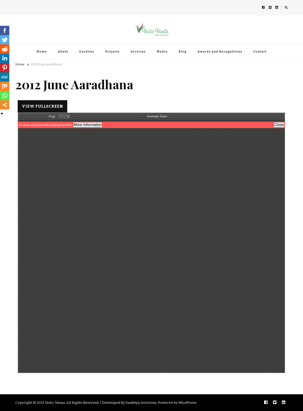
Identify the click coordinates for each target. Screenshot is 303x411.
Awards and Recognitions (219, 51)
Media (162, 51)
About (63, 51)
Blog (182, 51)
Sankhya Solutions (141, 403)
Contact (259, 51)
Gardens (86, 51)
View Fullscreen (42, 106)
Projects (112, 51)
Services (138, 51)
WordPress (187, 403)
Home (42, 51)
